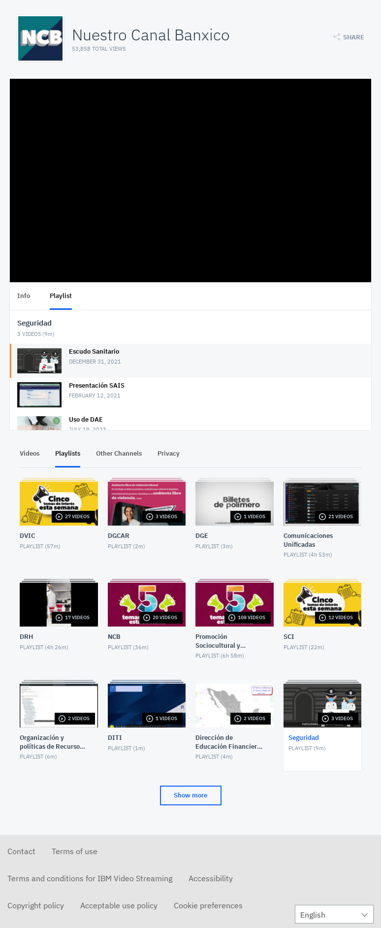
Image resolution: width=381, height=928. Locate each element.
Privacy (169, 453)
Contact (21, 851)
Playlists (67, 453)
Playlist (61, 296)
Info (23, 296)
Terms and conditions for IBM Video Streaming (89, 878)
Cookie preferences (208, 905)
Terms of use (74, 851)
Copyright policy (35, 905)
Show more (190, 795)
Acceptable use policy (119, 905)
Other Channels (119, 453)
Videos (29, 453)
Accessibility (211, 878)
